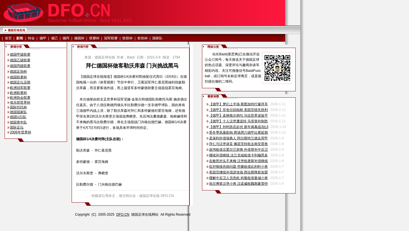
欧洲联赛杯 (18, 93)
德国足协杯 (18, 72)
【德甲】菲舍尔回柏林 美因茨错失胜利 (238, 110)
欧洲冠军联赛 (20, 88)
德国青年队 (18, 122)
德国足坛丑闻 (20, 82)
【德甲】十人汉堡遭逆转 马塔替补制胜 (238, 121)
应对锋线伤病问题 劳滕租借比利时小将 (238, 167)
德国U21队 (18, 117)
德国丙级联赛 (20, 66)
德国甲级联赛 (20, 54)
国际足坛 (17, 127)
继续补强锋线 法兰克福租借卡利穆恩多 (238, 155)
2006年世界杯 (20, 132)
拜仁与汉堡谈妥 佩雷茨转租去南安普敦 (238, 144)
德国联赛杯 (18, 77)
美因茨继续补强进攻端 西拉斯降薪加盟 (238, 172)
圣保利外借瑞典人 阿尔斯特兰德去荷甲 (238, 138)
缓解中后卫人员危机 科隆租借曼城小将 (238, 178)
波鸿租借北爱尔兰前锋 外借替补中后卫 (238, 150)
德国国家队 (18, 112)
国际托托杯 (18, 107)
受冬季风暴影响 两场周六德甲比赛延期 (238, 133)
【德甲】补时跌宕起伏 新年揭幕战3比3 (238, 127)
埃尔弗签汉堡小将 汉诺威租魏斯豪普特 (238, 184)
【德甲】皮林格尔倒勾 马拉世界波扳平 (238, 115)
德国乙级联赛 (20, 60)
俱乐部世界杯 (20, 102)
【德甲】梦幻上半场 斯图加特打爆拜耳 (238, 104)
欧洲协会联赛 (20, 98)
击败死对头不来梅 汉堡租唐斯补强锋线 (238, 161)
